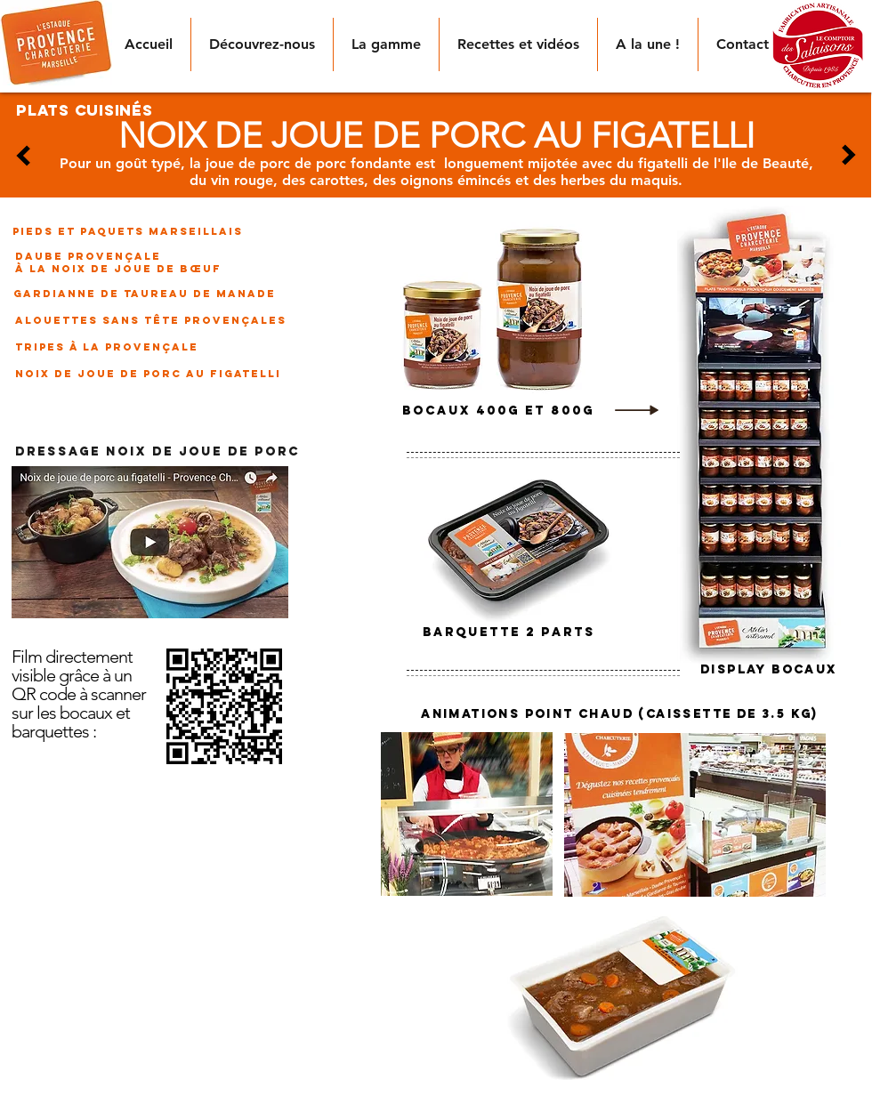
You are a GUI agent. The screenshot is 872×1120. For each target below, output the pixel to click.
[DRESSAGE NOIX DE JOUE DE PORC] (157, 452)
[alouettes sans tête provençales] (151, 320)
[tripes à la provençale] (110, 347)
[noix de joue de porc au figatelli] (148, 373)
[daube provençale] (88, 256)
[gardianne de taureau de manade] (144, 293)
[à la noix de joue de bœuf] (118, 268)
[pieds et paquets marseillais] (128, 231)
